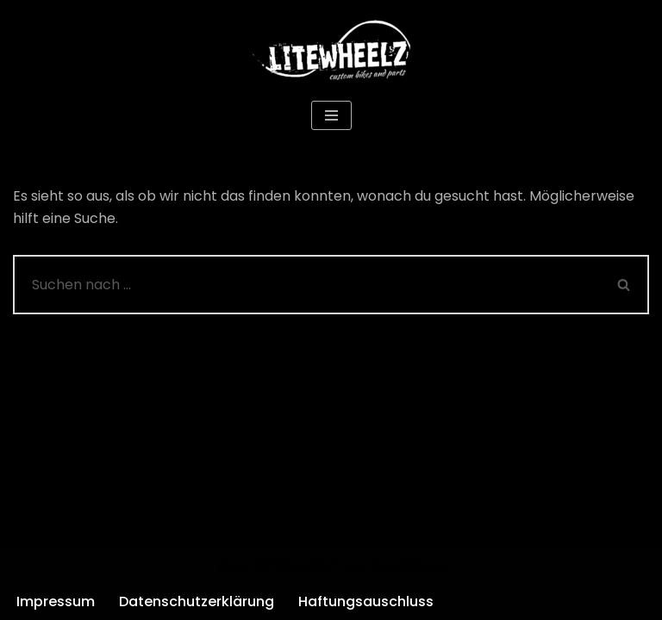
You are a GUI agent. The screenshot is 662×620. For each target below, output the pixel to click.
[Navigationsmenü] (331, 115)
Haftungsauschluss (366, 601)
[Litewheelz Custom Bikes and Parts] (331, 48)
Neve (234, 565)
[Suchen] (306, 284)
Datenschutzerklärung (196, 601)
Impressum (55, 601)
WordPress (409, 565)
